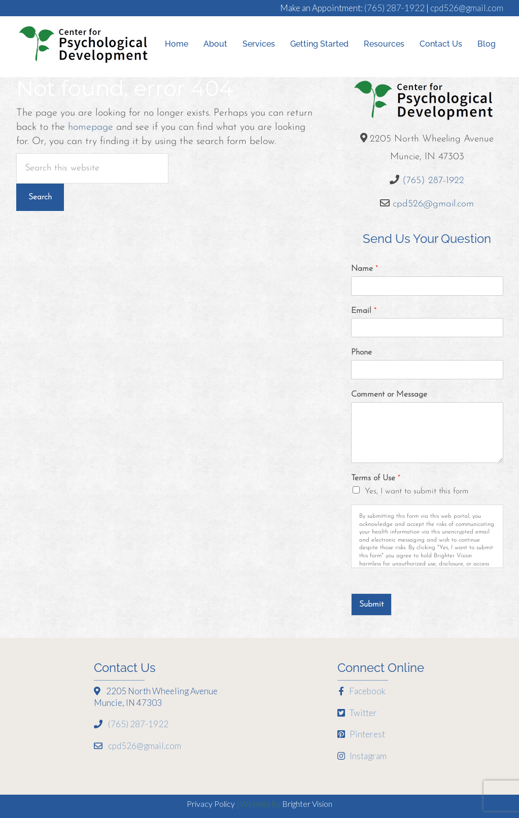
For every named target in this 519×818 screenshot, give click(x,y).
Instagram (362, 756)
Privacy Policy (211, 803)
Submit (371, 604)
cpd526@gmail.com (466, 8)
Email (363, 311)
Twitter (357, 712)
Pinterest (361, 734)
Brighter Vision (307, 803)
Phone (361, 352)
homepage (90, 127)
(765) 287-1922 (394, 8)
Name (364, 269)
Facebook (361, 691)
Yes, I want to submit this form (417, 491)
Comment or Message (389, 394)
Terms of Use (375, 478)
